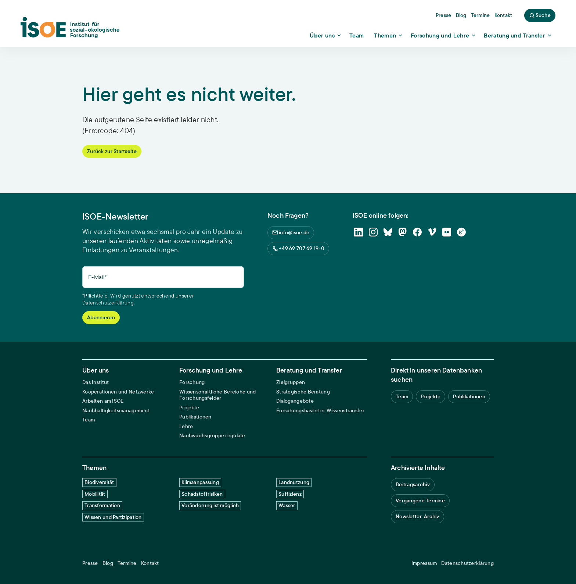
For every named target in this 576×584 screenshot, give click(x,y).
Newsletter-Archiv (417, 516)
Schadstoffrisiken (202, 494)
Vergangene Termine (420, 500)
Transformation (102, 505)
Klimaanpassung (200, 482)
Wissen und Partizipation (113, 517)
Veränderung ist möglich (210, 505)
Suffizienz (290, 494)
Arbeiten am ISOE (102, 401)
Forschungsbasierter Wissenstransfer (320, 410)
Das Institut (95, 382)
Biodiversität (99, 482)
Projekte (189, 408)
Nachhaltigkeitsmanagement (116, 410)
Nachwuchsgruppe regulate (212, 435)
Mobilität (94, 494)
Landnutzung (293, 482)
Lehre (186, 426)
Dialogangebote (295, 401)
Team (88, 420)
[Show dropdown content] (326, 35)
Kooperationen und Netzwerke (118, 392)
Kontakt (150, 563)
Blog (107, 563)
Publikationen (195, 417)
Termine (127, 563)
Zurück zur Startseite (112, 151)
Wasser (286, 505)
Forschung (192, 382)
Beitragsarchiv (413, 484)
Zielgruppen (290, 382)
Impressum (424, 563)
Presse (90, 563)
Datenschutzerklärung (108, 302)
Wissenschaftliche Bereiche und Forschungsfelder (217, 395)
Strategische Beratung (303, 392)
